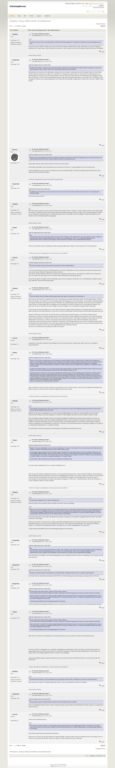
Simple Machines (63, 764)
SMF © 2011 (57, 764)
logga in (84, 3)
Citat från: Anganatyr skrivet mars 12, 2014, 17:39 (40, 262)
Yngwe (14, 227)
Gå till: (86, 755)
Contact (31, 16)
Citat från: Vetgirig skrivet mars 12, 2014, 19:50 (39, 65)
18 (16, 26)
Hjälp (19, 16)
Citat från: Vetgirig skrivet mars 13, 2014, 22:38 (39, 699)
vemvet (14, 257)
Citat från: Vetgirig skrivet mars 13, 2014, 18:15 (39, 588)
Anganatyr (15, 60)
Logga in (39, 16)
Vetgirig (15, 34)
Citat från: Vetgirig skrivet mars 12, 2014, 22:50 (39, 357)
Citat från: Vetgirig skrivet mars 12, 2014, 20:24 (39, 232)
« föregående (98, 23)
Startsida (11, 16)
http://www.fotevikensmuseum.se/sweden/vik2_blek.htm (44, 733)
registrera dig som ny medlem (96, 3)
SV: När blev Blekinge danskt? (40, 34)
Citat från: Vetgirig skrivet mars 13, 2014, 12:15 (39, 445)
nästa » (104, 23)
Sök (25, 16)
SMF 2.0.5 (52, 764)
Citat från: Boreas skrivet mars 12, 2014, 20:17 (39, 189)
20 (20, 26)
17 (15, 26)
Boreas (14, 149)
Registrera (47, 16)
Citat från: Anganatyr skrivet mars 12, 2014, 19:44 (40, 154)
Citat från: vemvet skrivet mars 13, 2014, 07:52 (39, 570)
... (14, 26)
